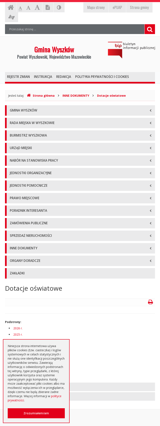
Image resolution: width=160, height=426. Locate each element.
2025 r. (17, 334)
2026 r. (17, 328)
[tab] (80, 387)
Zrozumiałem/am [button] (36, 413)
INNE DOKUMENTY (75, 96)
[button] (80, 387)
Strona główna (41, 96)
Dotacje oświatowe (111, 96)
